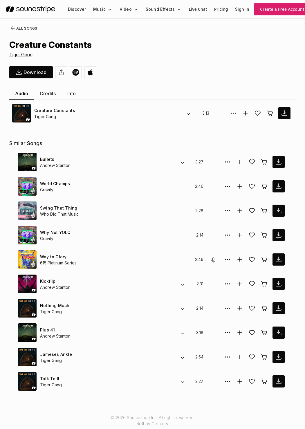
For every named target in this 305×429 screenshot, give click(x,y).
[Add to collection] (245, 113)
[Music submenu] (107, 9)
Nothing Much (54, 305)
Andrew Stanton (55, 165)
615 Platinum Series (59, 263)
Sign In (237, 9)
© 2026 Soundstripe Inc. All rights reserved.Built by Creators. (152, 420)
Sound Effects (156, 9)
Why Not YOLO (54, 232)
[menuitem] (76, 9)
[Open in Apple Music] (90, 72)
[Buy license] (270, 113)
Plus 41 (47, 330)
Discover (76, 9)
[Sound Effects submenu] (173, 9)
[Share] (61, 72)
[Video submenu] (132, 9)
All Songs (23, 28)
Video (123, 9)
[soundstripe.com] (30, 9)
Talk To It (49, 378)
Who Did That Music (59, 214)
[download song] (31, 72)
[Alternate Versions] (188, 113)
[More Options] (233, 113)
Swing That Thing (57, 208)
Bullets (47, 159)
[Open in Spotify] (76, 72)
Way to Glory (53, 256)
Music (98, 9)
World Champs (54, 183)
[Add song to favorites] (258, 113)
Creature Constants (53, 110)
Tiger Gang (21, 54)
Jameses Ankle (54, 354)
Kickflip (47, 281)
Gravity (46, 189)
